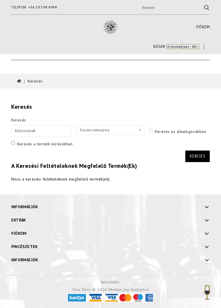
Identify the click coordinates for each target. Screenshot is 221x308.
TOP (207, 292)
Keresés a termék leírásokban (42, 144)
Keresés (35, 81)
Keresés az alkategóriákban (177, 131)
